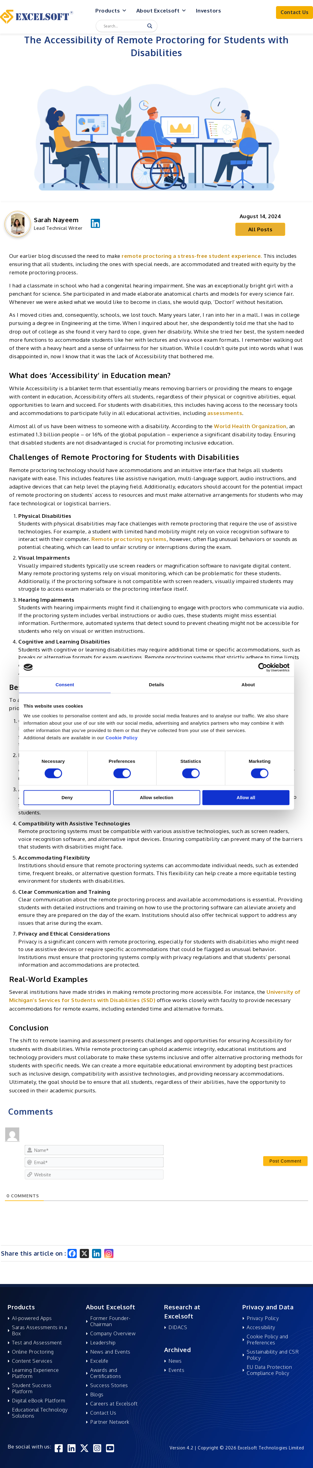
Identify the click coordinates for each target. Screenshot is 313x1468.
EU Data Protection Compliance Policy (269, 1370)
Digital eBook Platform (38, 1401)
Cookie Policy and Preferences (267, 1339)
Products (111, 11)
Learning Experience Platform (35, 1373)
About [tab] (248, 684)
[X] (84, 1253)
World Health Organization (250, 426)
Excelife (99, 1361)
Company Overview (112, 1333)
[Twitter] (84, 1448)
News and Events (110, 1352)
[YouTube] (110, 1448)
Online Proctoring (33, 1352)
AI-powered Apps (32, 1318)
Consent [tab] (65, 684)
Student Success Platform (32, 1388)
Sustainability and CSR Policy (273, 1355)
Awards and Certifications (105, 1373)
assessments (224, 413)
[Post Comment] (285, 1161)
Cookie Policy (122, 737)
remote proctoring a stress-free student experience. (192, 256)
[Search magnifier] (149, 26)
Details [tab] (156, 684)
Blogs (97, 1394)
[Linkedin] (96, 1253)
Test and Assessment (37, 1343)
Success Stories (109, 1385)
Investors (208, 10)
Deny (67, 797)
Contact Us (103, 1413)
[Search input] (124, 26)
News (175, 1361)
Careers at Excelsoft (114, 1404)
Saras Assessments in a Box (39, 1330)
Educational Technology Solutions (40, 1413)
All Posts (260, 229)
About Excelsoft (161, 11)
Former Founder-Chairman (110, 1321)
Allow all (246, 797)
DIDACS (177, 1327)
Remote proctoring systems (129, 539)
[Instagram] (108, 1253)
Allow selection (156, 797)
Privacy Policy (263, 1318)
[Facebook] (72, 1253)
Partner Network (110, 1422)
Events (176, 1370)
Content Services (32, 1361)
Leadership (103, 1343)
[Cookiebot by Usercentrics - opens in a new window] (262, 667)
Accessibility (261, 1327)
